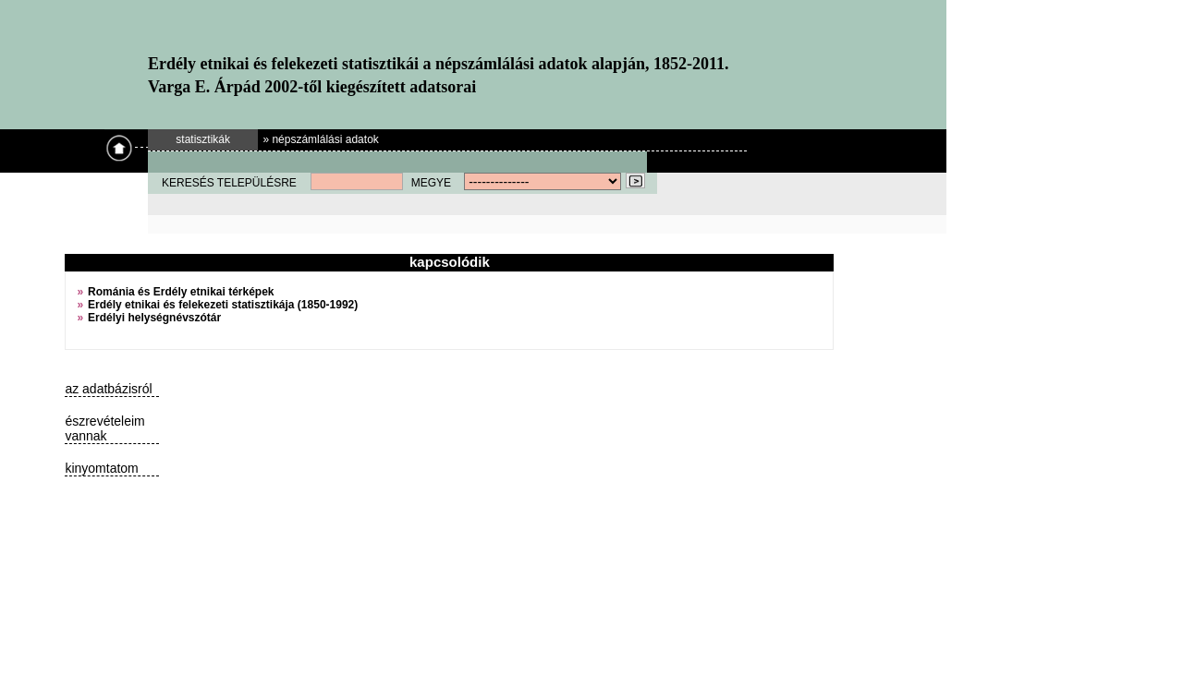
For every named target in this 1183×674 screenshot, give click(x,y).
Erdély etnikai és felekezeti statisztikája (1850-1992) (223, 304)
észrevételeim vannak (104, 428)
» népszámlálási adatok (320, 139)
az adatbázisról (108, 388)
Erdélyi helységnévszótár (154, 317)
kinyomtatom (101, 468)
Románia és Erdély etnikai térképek (181, 291)
